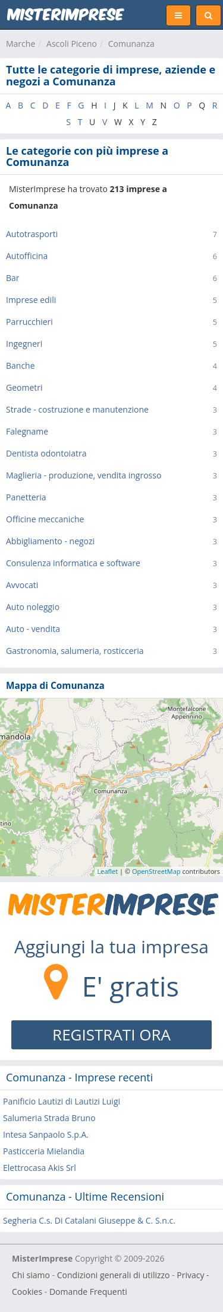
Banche (20, 365)
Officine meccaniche (45, 519)
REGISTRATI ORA (111, 1034)
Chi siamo (31, 1275)
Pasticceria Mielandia (43, 1151)
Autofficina (27, 255)
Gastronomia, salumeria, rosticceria (75, 650)
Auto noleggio (32, 606)
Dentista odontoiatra (46, 453)
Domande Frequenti (88, 1291)
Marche (20, 43)
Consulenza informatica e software (73, 563)
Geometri (24, 387)
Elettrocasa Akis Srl (39, 1167)
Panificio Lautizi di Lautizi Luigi (61, 1101)
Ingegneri (24, 343)
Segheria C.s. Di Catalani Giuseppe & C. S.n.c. (89, 1220)
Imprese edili (31, 299)
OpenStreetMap (156, 871)
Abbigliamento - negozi (50, 541)
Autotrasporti (32, 234)
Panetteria (26, 497)
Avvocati (22, 584)
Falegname (27, 431)
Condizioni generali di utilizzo (113, 1275)
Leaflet (108, 871)
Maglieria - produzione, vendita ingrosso (83, 475)
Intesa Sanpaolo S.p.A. (46, 1134)
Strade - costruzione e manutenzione (77, 409)
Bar (13, 277)
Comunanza (131, 43)
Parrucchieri (29, 321)
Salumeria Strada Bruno (49, 1117)
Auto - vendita (33, 628)
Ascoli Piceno (71, 43)
